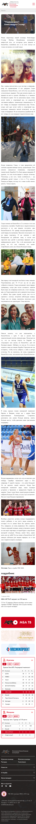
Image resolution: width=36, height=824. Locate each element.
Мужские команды (7, 759)
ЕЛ (4, 664)
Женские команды (24, 759)
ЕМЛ (9, 664)
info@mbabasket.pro (7, 805)
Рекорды (4, 762)
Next (34, 585)
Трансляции (22, 762)
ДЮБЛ (16, 664)
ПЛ (5, 716)
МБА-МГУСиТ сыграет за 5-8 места (14, 599)
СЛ (10, 716)
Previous (2, 585)
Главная (3, 10)
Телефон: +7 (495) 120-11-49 (10, 803)
